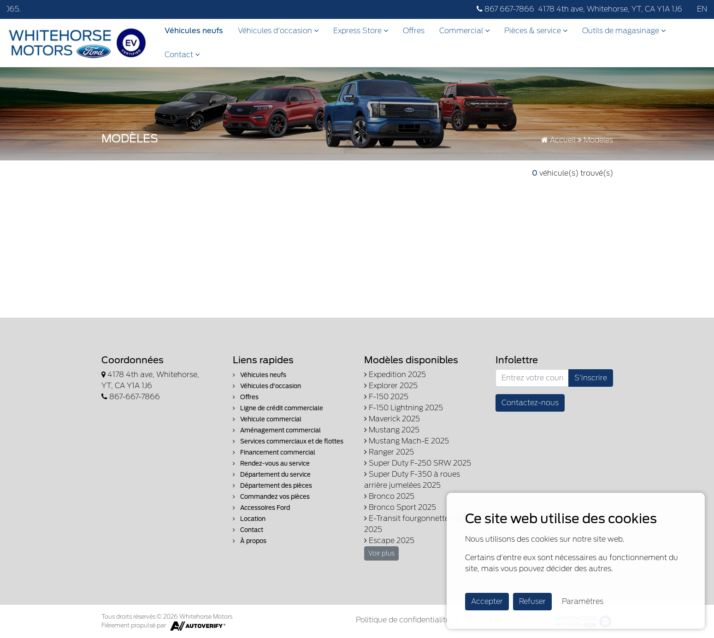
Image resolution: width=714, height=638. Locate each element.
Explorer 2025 (391, 385)
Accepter (487, 601)
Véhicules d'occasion (278, 30)
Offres (414, 30)
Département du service (272, 474)
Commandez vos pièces (271, 496)
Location (249, 518)
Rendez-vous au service (271, 463)
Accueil (558, 140)
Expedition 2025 (395, 374)
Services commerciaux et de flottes (288, 441)
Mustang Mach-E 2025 (406, 441)
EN (702, 9)
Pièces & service (535, 30)
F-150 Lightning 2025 (403, 407)
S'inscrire (590, 377)
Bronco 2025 (389, 496)
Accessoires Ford (261, 507)
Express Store (360, 30)
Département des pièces (272, 485)
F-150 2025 (386, 396)
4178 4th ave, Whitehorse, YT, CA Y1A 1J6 (610, 9)
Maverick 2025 (392, 418)
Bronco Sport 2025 (400, 507)
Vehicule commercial (267, 419)
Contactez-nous (530, 402)
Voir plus (381, 553)
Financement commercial (274, 452)
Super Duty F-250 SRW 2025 (417, 463)
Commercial (464, 30)
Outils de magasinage (624, 30)
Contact (182, 54)
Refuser (532, 601)
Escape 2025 (389, 540)
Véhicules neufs (194, 30)
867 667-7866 (505, 9)
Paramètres (582, 601)
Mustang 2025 (391, 429)
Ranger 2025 (389, 452)
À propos (249, 541)
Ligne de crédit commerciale (278, 408)
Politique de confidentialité (403, 619)
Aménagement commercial (277, 430)
